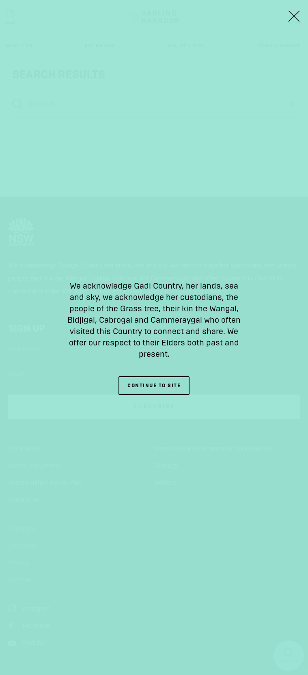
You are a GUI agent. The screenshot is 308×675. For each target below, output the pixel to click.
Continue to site (154, 385)
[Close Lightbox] (294, 16)
